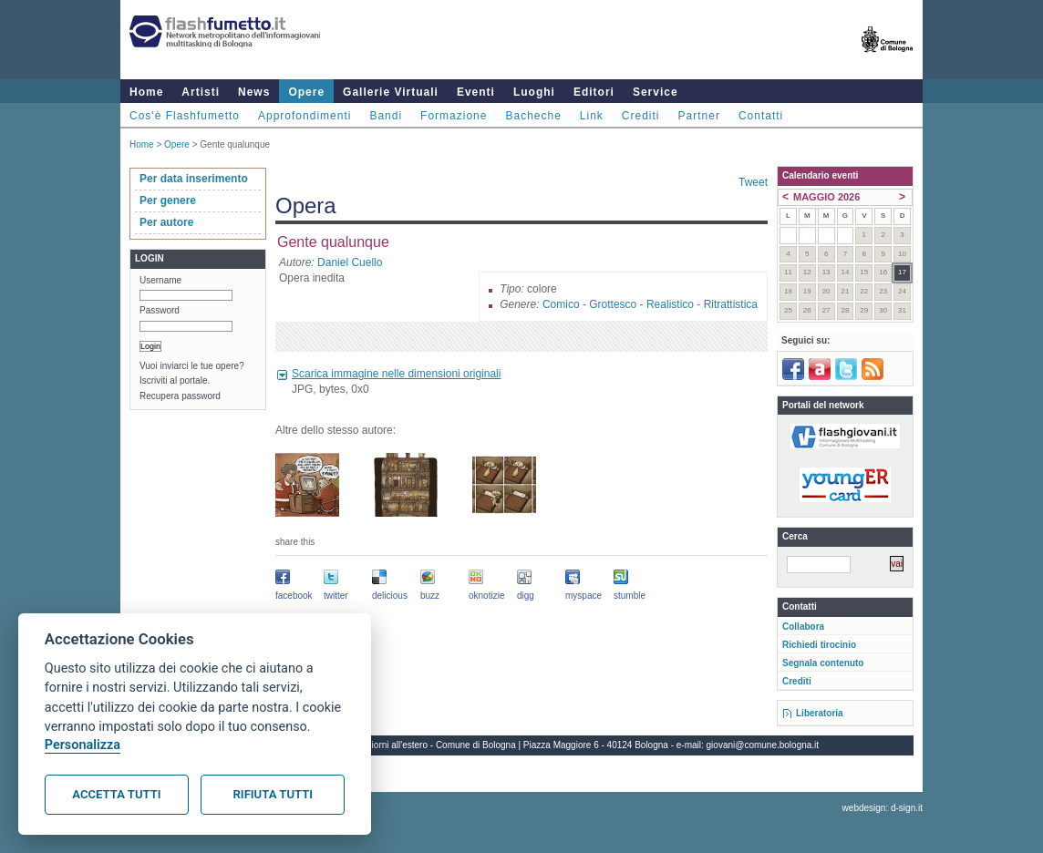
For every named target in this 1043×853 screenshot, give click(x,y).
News (254, 92)
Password (159, 310)
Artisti (200, 92)
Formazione (453, 115)
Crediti (641, 115)
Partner (699, 115)
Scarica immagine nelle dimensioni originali (396, 373)
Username (160, 280)
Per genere (167, 200)
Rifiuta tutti (273, 794)
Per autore (166, 222)
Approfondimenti (304, 115)
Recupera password (180, 396)
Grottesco (612, 304)
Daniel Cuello (349, 262)
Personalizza (82, 745)
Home (146, 92)
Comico (561, 304)
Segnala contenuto (822, 663)
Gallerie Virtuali (391, 92)
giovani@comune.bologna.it (763, 745)
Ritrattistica (731, 304)
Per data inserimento (193, 178)
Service (655, 92)
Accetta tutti (116, 794)
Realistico (670, 304)
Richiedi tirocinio (819, 645)
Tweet (753, 182)
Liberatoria (819, 713)
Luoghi (534, 92)
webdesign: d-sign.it (882, 808)
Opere (306, 92)
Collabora (803, 627)
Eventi (476, 92)
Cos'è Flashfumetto (184, 115)
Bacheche (533, 115)
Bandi (385, 115)
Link (592, 115)
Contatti (760, 115)
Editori (593, 92)
